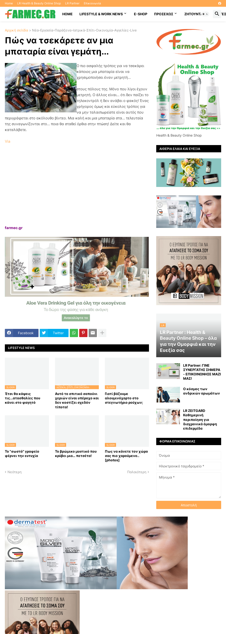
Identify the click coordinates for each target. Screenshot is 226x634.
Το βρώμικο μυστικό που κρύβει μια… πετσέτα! (76, 453)
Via (7, 141)
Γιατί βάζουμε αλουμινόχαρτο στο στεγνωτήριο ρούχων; (124, 398)
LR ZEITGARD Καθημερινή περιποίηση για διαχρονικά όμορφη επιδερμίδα (200, 419)
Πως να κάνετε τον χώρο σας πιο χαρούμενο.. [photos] (126, 455)
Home (9, 3)
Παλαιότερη (136, 472)
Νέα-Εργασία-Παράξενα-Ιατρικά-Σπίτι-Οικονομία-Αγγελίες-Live (84, 30)
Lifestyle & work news (101, 14)
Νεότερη (15, 472)
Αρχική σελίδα (16, 30)
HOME (67, 14)
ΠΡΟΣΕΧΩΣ (163, 14)
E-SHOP (140, 14)
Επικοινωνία (92, 3)
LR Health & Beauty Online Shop (39, 3)
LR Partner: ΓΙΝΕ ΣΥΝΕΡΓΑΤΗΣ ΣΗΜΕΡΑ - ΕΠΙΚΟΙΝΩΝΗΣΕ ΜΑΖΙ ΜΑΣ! (202, 372)
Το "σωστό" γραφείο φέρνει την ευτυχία (22, 453)
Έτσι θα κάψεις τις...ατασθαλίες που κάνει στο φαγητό (22, 398)
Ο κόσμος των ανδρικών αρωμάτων (201, 391)
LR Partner (72, 3)
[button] (205, 14)
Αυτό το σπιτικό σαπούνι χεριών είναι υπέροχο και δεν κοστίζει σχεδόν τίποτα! (77, 400)
